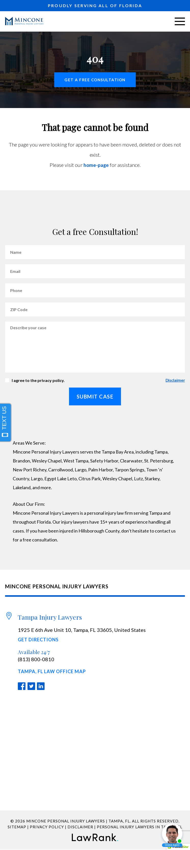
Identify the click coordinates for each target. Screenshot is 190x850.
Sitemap (17, 827)
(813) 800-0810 (36, 659)
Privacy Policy (47, 827)
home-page (96, 165)
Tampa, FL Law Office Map (52, 671)
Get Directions (38, 639)
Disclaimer (175, 380)
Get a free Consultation (95, 79)
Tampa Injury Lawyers (50, 617)
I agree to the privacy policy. (38, 380)
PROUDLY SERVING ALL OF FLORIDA (95, 5)
